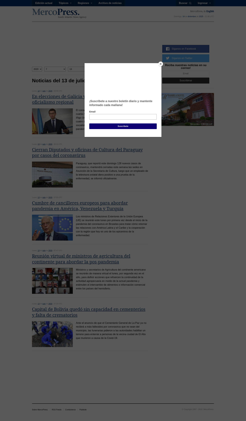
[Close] (160, 64)
